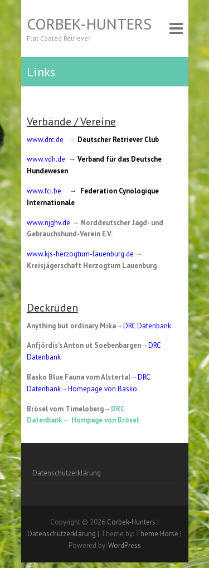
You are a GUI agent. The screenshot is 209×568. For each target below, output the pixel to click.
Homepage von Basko (102, 389)
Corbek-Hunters (89, 24)
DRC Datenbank (147, 326)
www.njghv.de (48, 222)
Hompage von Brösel (105, 420)
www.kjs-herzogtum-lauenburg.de (80, 254)
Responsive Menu (176, 28)
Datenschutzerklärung (66, 473)
